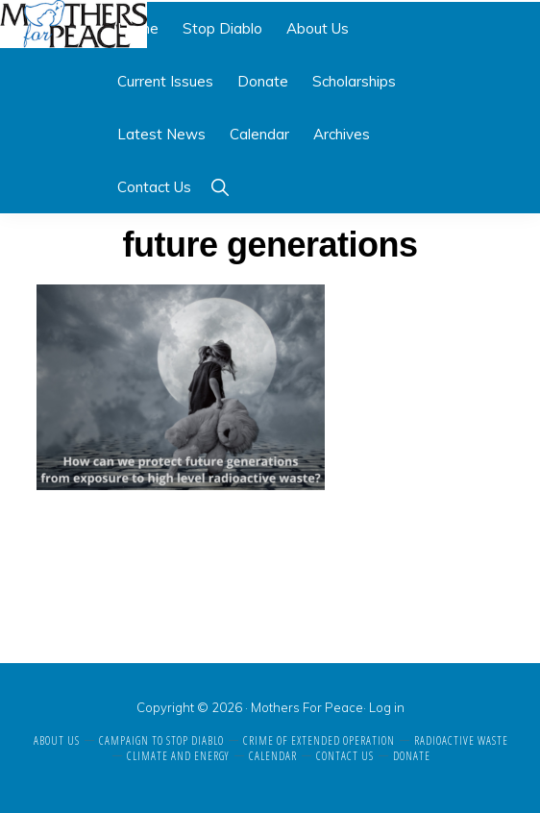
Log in (387, 707)
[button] (219, 186)
